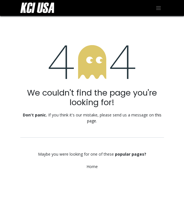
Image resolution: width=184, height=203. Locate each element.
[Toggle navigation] (158, 8)
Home (92, 166)
